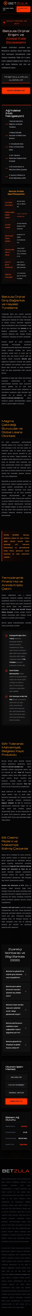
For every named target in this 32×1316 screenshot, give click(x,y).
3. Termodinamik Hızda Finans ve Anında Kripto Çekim (16, 147)
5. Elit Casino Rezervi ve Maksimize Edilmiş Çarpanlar (18, 168)
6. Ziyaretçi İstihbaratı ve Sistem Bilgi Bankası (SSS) (17, 176)
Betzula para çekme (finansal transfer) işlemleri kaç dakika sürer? (13, 991)
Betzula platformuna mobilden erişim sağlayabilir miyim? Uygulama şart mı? (14, 1028)
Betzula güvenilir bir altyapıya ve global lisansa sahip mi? (14, 1044)
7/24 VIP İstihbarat (16, 1085)
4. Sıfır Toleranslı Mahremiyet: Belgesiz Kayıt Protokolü (17, 158)
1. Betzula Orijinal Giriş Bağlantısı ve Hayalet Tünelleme (16, 124)
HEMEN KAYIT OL (16, 1101)
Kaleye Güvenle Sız (16, 91)
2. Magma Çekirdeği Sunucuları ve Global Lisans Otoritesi (17, 135)
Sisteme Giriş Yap (8, 9)
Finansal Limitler (16, 1093)
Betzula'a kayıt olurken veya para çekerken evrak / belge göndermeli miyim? (15, 1009)
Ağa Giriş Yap (16, 1077)
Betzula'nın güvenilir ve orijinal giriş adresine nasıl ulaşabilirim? (15, 974)
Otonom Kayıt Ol (23, 9)
